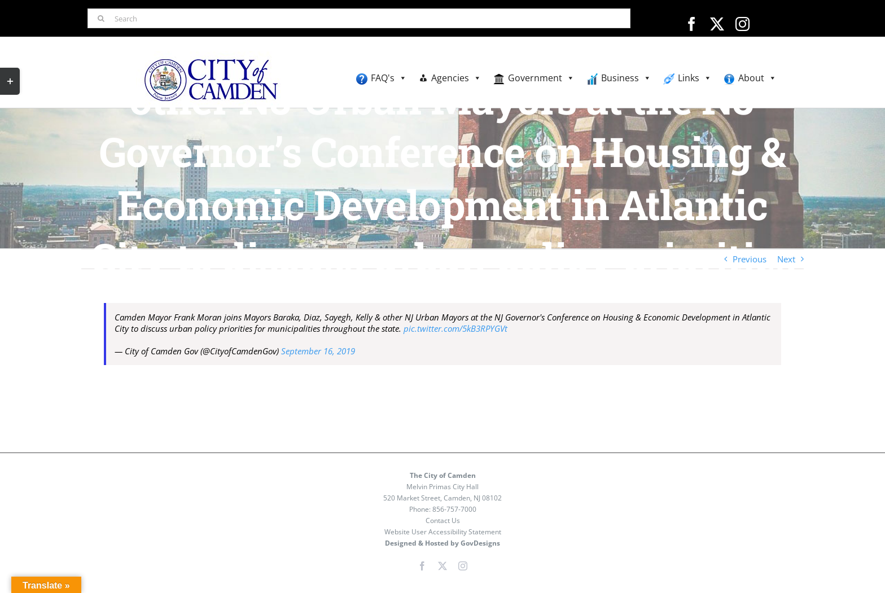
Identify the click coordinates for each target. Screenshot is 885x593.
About (757, 78)
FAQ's (389, 78)
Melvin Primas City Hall (442, 486)
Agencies (456, 78)
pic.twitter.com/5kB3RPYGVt (455, 328)
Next (786, 259)
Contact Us (443, 520)
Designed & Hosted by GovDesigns (442, 543)
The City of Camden (443, 475)
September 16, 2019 (318, 351)
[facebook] (692, 24)
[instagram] (742, 24)
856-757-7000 (454, 509)
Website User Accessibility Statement (442, 532)
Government (541, 78)
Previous (749, 259)
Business (626, 78)
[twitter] (717, 24)
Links (695, 78)
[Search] (358, 18)
